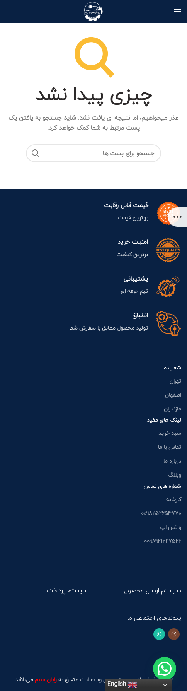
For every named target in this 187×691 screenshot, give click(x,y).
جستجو (35, 153)
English (122, 684)
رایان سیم (45, 679)
